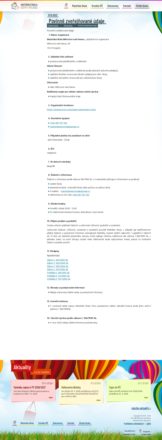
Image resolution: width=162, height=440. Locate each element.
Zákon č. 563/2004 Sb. (57, 263)
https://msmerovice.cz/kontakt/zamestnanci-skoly (71, 110)
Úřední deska (142, 6)
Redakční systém (129, 432)
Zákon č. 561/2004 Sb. (57, 260)
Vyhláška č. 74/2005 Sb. (58, 276)
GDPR (148, 423)
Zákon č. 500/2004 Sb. (58, 266)
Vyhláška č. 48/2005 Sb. (58, 273)
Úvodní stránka (53, 25)
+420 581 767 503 (58, 123)
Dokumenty (112, 6)
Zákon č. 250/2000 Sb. (57, 269)
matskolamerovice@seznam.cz (64, 127)
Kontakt (127, 6)
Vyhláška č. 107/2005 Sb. (59, 279)
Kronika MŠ (97, 6)
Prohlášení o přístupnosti (134, 423)
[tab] (99, 210)
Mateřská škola (79, 6)
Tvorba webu (145, 432)
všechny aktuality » (141, 408)
